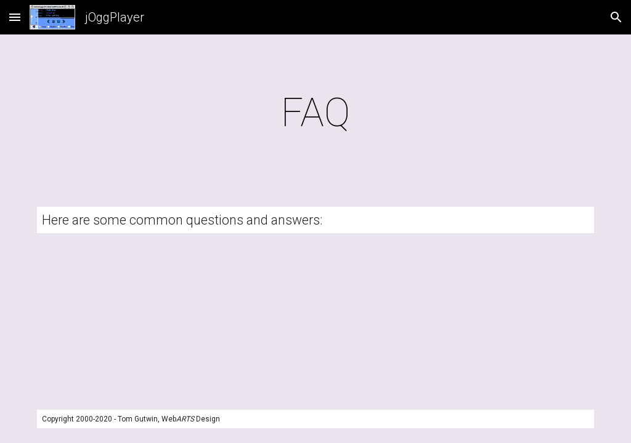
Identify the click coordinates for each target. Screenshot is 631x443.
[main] (316, 113)
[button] (15, 17)
